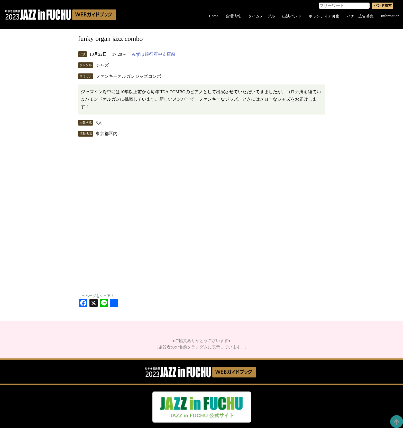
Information (390, 16)
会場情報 (233, 16)
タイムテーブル (261, 16)
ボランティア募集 (324, 16)
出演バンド (291, 16)
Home (213, 16)
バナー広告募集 (360, 16)
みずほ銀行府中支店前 (153, 54)
